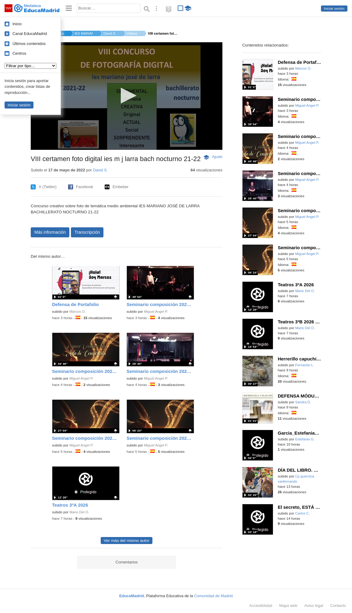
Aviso (313, 605)
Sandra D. (303, 402)
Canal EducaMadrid (29, 33)
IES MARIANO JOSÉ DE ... (84, 33)
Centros (19, 53)
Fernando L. (304, 365)
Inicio (17, 24)
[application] (126, 96)
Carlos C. (302, 513)
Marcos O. (77, 311)
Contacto (338, 605)
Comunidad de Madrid (213, 596)
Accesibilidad (260, 605)
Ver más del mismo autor (126, 540)
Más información (50, 232)
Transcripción (87, 232)
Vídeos (132, 33)
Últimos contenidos (29, 43)
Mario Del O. (79, 512)
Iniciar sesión (334, 8)
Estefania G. (305, 439)
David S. (109, 33)
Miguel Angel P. (156, 311)
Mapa (288, 605)
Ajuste (217, 157)
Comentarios (126, 562)
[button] (126, 95)
